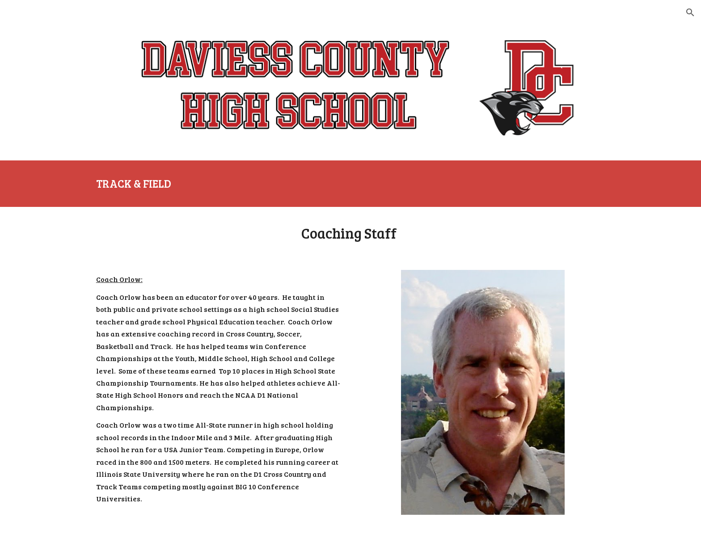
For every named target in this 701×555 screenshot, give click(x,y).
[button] (690, 12)
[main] (350, 183)
